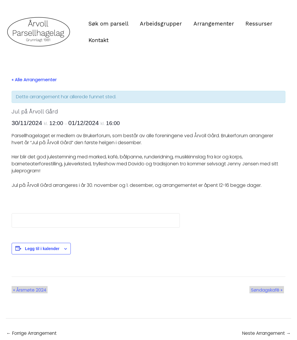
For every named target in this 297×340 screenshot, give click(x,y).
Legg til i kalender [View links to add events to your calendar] (42, 248)
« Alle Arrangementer (34, 80)
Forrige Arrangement (32, 333)
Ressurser (257, 23)
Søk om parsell (108, 23)
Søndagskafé (268, 290)
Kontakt (98, 40)
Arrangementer (212, 23)
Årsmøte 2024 (28, 290)
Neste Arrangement (266, 333)
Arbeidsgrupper (160, 23)
